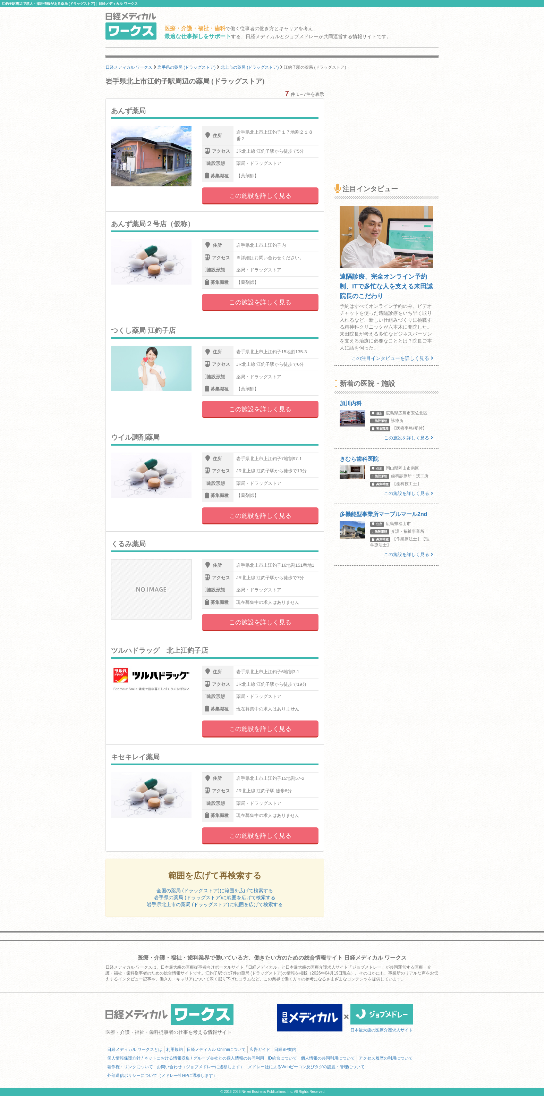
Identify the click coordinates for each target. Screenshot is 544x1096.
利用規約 (174, 1049)
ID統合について (282, 1058)
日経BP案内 (285, 1049)
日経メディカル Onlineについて (216, 1049)
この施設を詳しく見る (260, 195)
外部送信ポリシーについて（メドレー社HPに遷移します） (162, 1075)
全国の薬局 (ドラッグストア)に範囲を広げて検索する (214, 890)
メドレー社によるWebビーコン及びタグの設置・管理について (306, 1066)
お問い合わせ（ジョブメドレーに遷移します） (200, 1066)
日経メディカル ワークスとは (134, 1049)
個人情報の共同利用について (328, 1058)
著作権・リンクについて (130, 1066)
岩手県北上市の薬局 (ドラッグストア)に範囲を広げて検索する (214, 904)
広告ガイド (259, 1049)
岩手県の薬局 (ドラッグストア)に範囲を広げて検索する (214, 897)
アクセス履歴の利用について (386, 1058)
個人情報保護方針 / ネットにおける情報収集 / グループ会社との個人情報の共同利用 (185, 1058)
